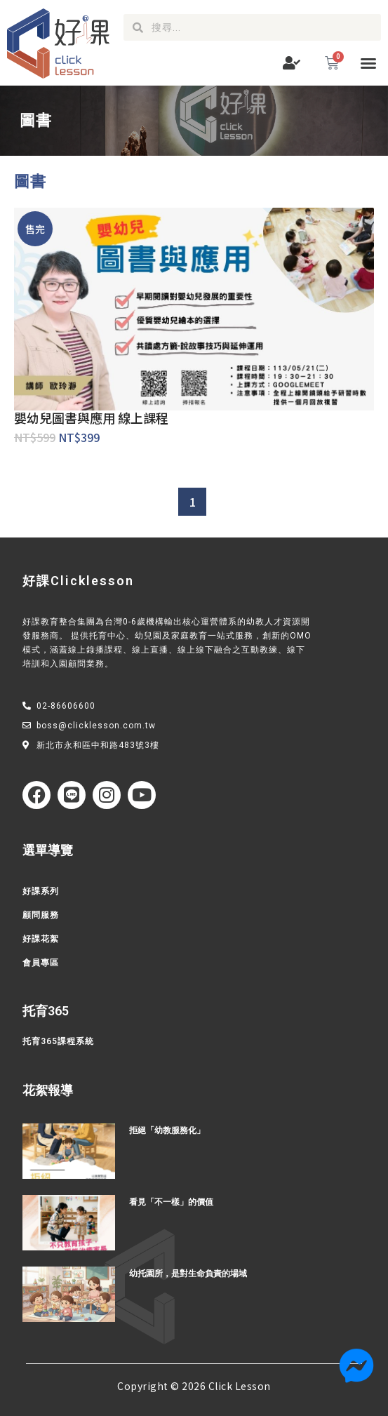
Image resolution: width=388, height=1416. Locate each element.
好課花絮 (40, 939)
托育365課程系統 (58, 1041)
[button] (368, 63)
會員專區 (40, 963)
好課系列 (40, 891)
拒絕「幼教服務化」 (167, 1130)
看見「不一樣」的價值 (171, 1202)
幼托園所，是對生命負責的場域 (188, 1273)
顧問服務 (40, 915)
